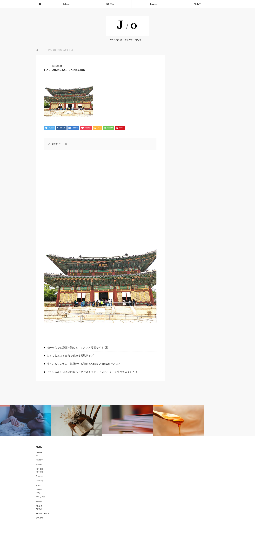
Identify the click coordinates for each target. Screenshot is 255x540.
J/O (125, 535)
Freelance (40, 476)
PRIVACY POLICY (43, 514)
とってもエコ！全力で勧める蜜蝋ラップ (70, 355)
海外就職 (39, 472)
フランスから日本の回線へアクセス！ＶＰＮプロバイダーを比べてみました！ (93, 372)
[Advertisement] (100, 215)
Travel (38, 485)
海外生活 (110, 4)
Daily (38, 493)
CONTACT (40, 518)
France (153, 4)
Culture (66, 4)
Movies (39, 464)
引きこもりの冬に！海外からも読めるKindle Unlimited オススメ (84, 363)
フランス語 (40, 497)
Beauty (39, 502)
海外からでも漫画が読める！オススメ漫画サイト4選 (77, 347)
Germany (39, 481)
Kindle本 (39, 460)
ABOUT (197, 4)
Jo (59, 144)
